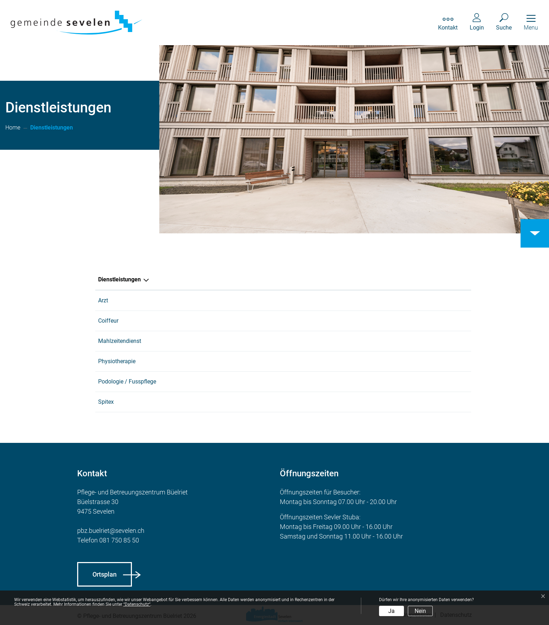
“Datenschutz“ (136, 604)
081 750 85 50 (119, 540)
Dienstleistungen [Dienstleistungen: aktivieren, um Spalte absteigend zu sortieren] (119, 279)
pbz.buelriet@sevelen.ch (110, 530)
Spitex (106, 401)
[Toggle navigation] (530, 22)
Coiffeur (108, 320)
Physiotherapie (116, 361)
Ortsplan (104, 574)
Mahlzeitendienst (119, 341)
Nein (420, 611)
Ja (391, 611)
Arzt (103, 300)
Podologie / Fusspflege (127, 381)
